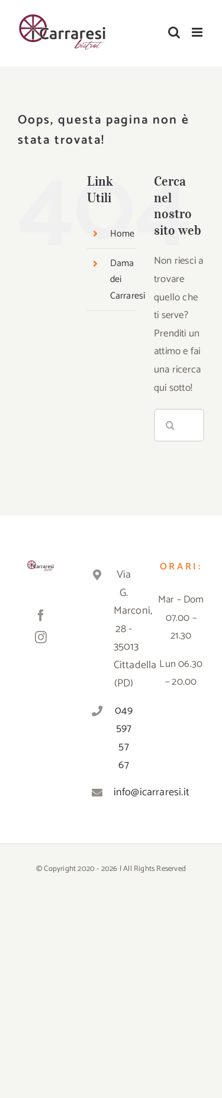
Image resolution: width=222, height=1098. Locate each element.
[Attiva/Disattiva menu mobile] (198, 32)
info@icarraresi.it (124, 792)
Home (122, 234)
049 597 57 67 (124, 738)
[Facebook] (41, 615)
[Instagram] (41, 637)
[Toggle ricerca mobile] (174, 32)
